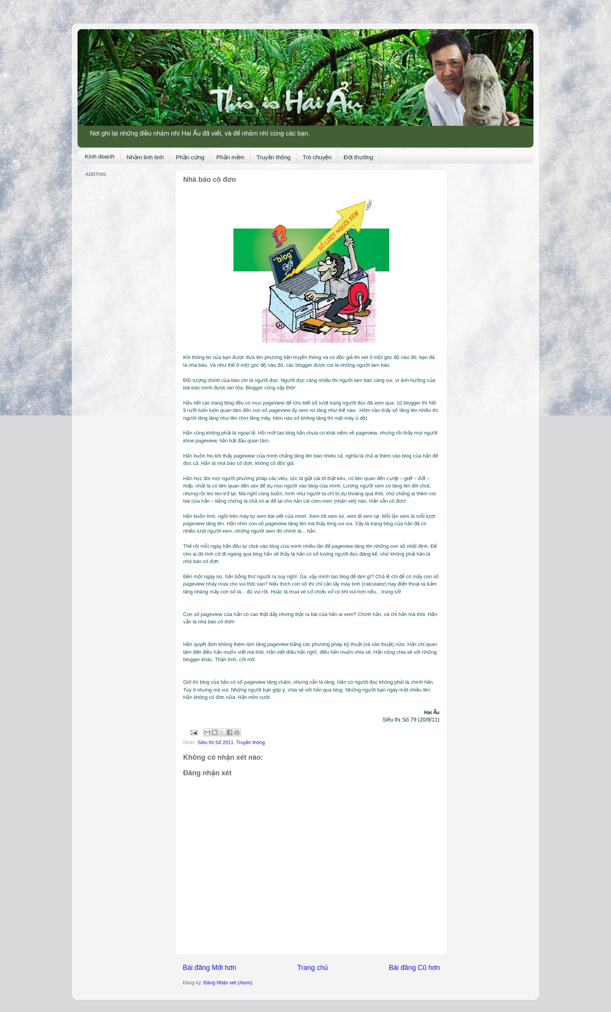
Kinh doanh (100, 156)
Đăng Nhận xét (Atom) (227, 983)
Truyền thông (273, 157)
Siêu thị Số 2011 (215, 742)
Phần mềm (230, 157)
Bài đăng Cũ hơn (414, 968)
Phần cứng (190, 157)
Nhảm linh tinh (145, 157)
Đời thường (358, 157)
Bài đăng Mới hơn (209, 968)
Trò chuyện (317, 157)
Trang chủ (312, 968)
